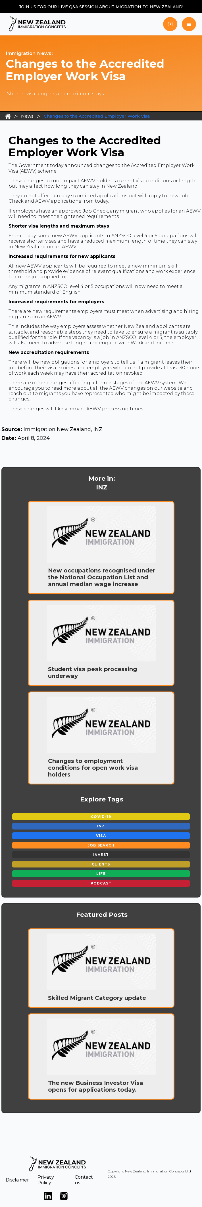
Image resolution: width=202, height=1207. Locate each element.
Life (101, 873)
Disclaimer (17, 1180)
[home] (36, 23)
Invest (101, 854)
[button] (189, 24)
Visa (101, 835)
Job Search (101, 845)
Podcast (101, 883)
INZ (101, 826)
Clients (101, 864)
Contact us (84, 1179)
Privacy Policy (46, 1179)
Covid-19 (101, 816)
